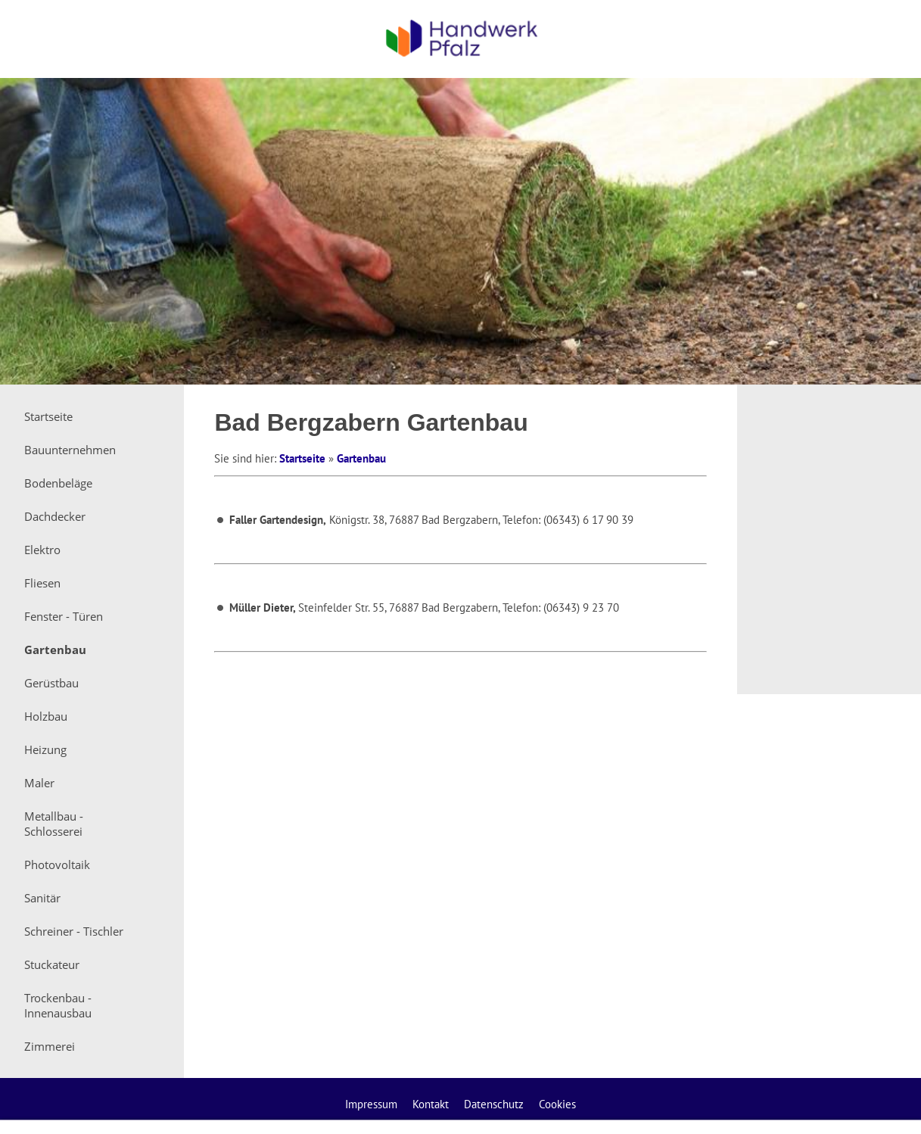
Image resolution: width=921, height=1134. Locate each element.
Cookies (557, 1104)
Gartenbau (361, 458)
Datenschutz (494, 1104)
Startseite (302, 458)
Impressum (371, 1104)
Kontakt (430, 1104)
